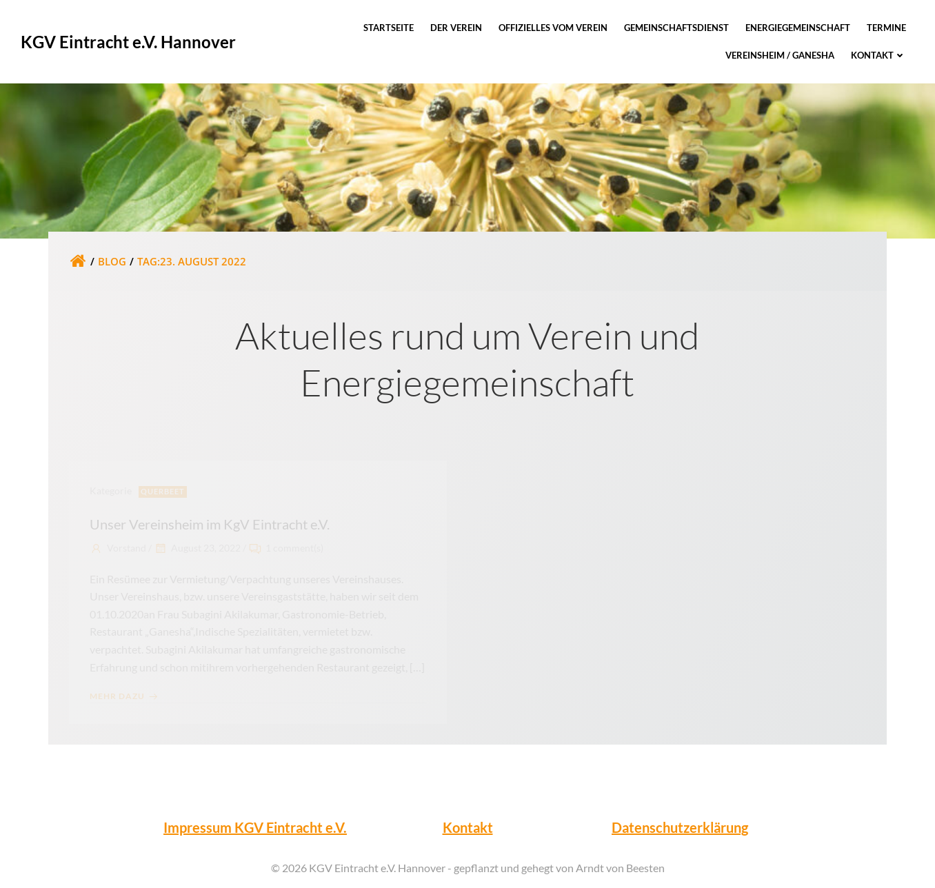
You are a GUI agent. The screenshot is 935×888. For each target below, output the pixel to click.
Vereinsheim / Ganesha (779, 55)
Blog (112, 261)
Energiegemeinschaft (797, 27)
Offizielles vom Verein (553, 27)
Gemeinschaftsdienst (676, 27)
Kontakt (878, 55)
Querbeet (163, 491)
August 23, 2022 (197, 548)
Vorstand (118, 548)
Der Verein (456, 27)
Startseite (388, 27)
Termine (886, 27)
